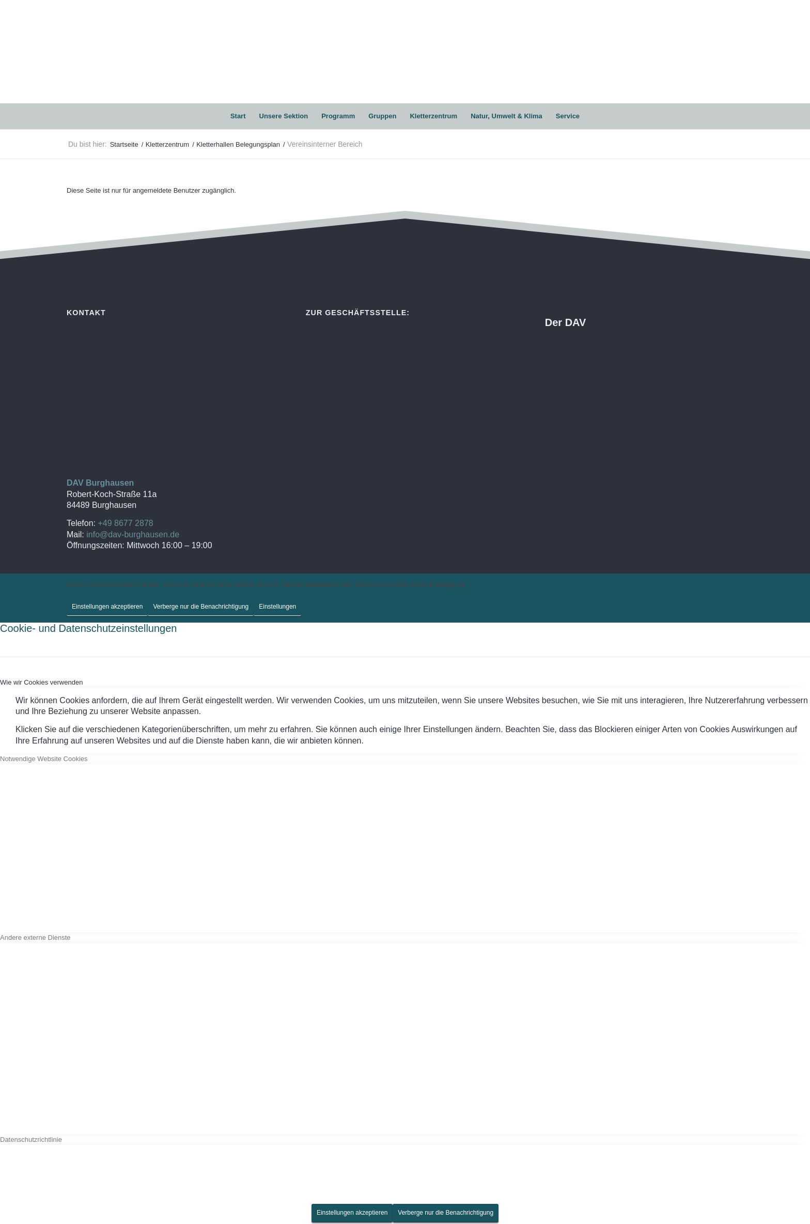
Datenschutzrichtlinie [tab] (31, 1139)
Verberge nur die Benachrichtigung (200, 606)
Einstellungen (277, 606)
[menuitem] (238, 116)
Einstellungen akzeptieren (107, 606)
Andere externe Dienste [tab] (35, 937)
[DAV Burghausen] (405, 51)
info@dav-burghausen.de (132, 534)
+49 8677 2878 (125, 523)
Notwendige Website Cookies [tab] (44, 759)
